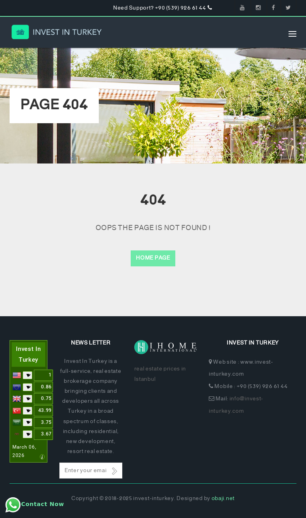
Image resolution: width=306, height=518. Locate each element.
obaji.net (223, 498)
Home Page (153, 258)
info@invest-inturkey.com (236, 405)
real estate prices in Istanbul (160, 374)
